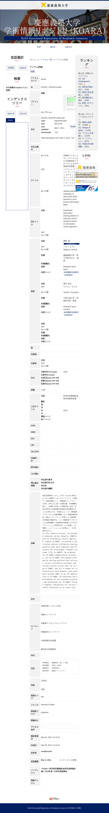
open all (11, 113)
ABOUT (68, 47)
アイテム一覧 (46, 60)
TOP (39, 47)
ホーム (33, 60)
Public (10, 120)
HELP (53, 47)
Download (74, 126)
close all (23, 113)
